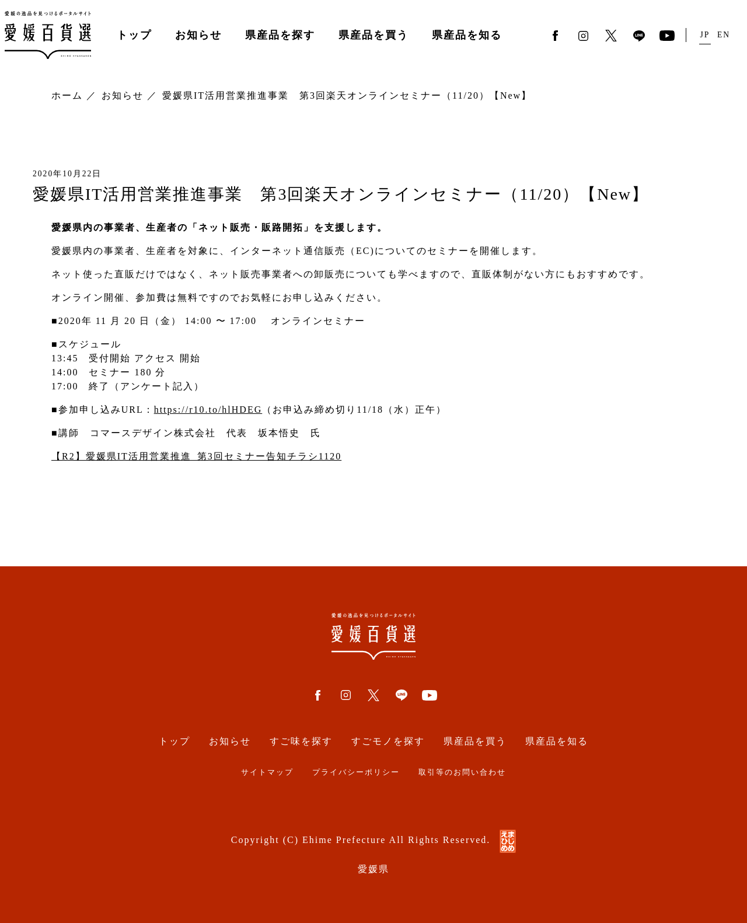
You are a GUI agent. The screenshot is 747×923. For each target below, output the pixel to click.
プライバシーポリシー (356, 772)
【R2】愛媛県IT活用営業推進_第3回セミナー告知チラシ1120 (196, 456)
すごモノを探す (388, 741)
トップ (134, 35)
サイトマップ (267, 772)
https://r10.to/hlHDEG (208, 410)
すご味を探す (301, 741)
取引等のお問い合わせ (462, 772)
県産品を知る (467, 35)
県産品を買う (373, 35)
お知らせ (198, 35)
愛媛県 (373, 869)
